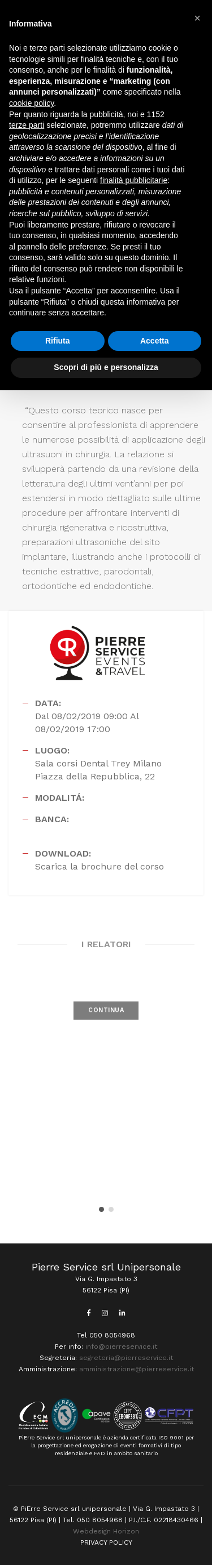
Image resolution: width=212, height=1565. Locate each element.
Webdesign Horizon (106, 1531)
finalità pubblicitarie (133, 180)
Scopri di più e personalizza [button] (106, 367)
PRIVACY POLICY (106, 1542)
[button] (101, 1209)
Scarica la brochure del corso (99, 866)
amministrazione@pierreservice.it (136, 1369)
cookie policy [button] (31, 103)
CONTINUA (106, 1020)
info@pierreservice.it (121, 1346)
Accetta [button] (154, 340)
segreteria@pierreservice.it (126, 1358)
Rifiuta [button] (57, 340)
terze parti (26, 125)
